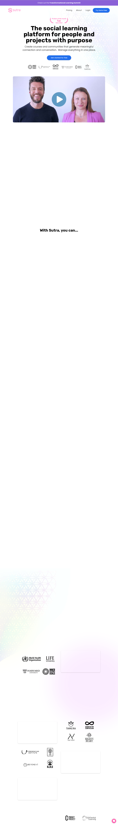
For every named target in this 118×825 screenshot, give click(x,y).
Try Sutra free (101, 10)
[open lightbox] (34, 198)
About (79, 10)
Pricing (69, 10)
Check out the (59, 3)
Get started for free (59, 58)
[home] (14, 10)
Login (88, 10)
